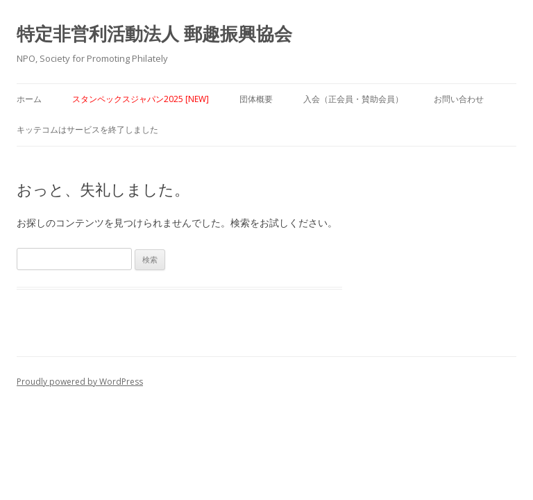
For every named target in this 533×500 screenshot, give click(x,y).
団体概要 (256, 99)
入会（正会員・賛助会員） (353, 99)
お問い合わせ (459, 99)
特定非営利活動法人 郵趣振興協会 (154, 33)
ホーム (29, 99)
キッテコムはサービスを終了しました (87, 129)
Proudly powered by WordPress (80, 382)
